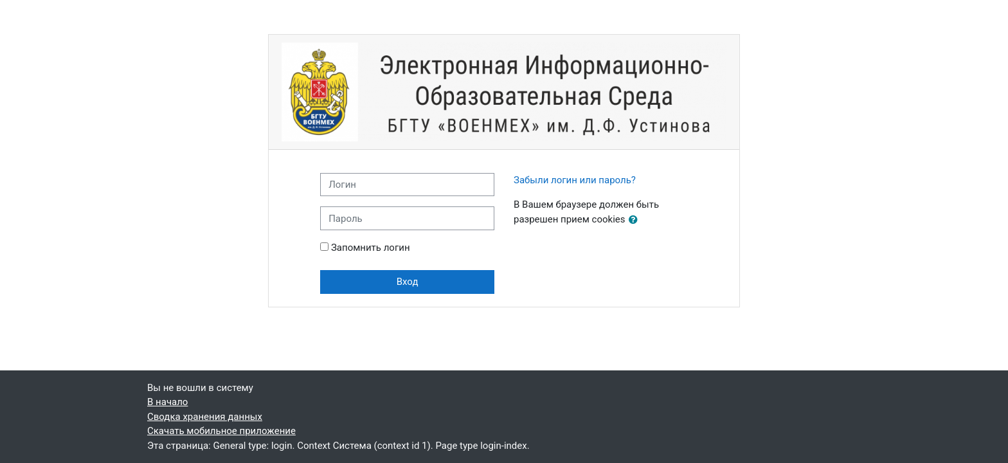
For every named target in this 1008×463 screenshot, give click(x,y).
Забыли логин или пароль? (575, 180)
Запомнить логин (370, 247)
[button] (635, 220)
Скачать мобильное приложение (221, 431)
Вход (408, 281)
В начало (167, 402)
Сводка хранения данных (204, 416)
